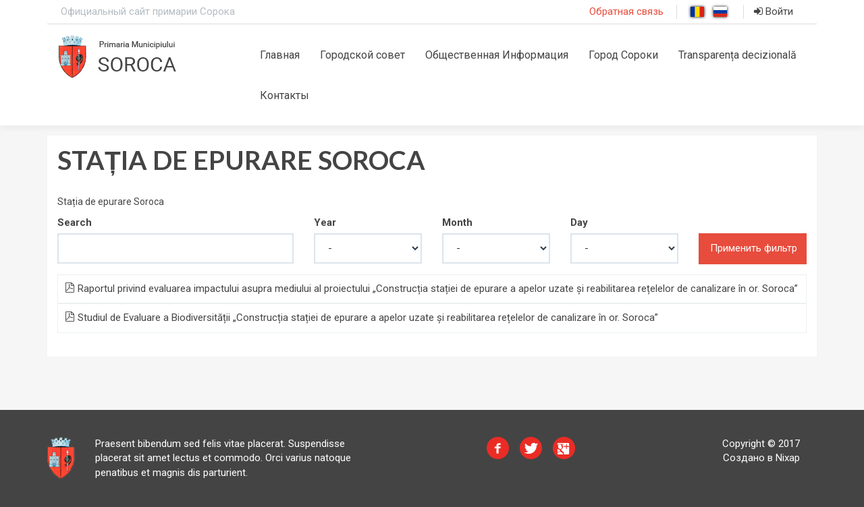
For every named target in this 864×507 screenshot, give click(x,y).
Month (457, 222)
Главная (280, 55)
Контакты (284, 95)
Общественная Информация (496, 55)
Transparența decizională (737, 55)
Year (325, 222)
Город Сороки (623, 55)
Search (74, 222)
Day (579, 222)
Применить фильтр (753, 248)
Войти (773, 11)
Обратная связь (626, 11)
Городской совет (362, 55)
